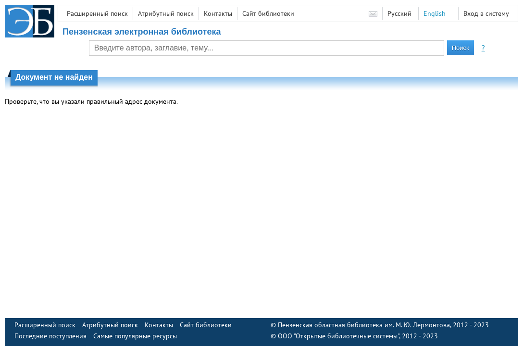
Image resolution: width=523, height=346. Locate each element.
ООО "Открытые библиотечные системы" (338, 336)
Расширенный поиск (97, 13)
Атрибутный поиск (166, 13)
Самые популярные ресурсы (135, 336)
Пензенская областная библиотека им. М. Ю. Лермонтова (364, 325)
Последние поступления (50, 336)
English (434, 13)
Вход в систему (486, 13)
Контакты (218, 13)
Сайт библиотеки (268, 13)
